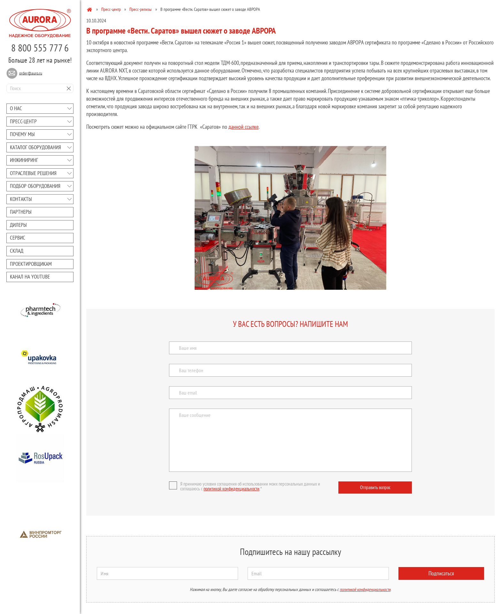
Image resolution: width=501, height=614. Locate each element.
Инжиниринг (24, 160)
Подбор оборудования (35, 185)
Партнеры (21, 211)
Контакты (21, 199)
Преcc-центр (23, 121)
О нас (16, 108)
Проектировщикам (31, 263)
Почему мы (22, 134)
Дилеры (18, 224)
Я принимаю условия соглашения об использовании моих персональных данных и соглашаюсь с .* (244, 486)
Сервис (17, 237)
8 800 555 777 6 (40, 47)
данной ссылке (243, 126)
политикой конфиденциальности (231, 489)
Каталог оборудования (35, 147)
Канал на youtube (30, 276)
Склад (16, 250)
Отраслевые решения (33, 173)
